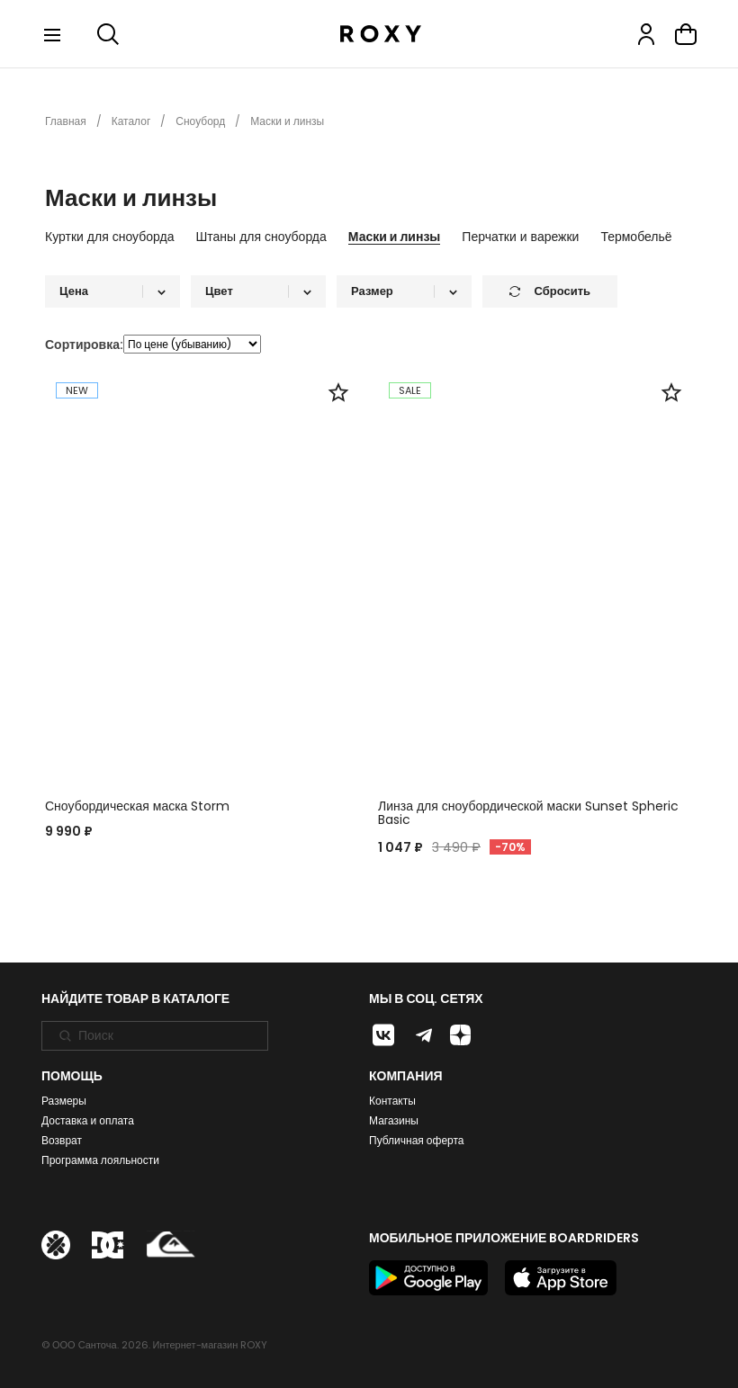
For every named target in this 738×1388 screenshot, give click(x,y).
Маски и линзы (394, 237)
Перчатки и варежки (520, 237)
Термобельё (635, 237)
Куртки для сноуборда (110, 237)
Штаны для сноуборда (261, 237)
